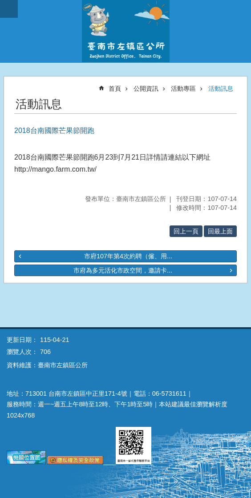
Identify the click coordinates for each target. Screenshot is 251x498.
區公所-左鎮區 (125, 31)
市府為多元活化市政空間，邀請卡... (122, 270)
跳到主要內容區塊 (4, 4)
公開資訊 (146, 88)
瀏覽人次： (22, 351)
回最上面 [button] (220, 231)
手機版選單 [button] (9, 9)
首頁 (115, 88)
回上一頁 (186, 231)
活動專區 (183, 88)
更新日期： (22, 339)
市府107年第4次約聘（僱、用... (128, 256)
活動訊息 (220, 88)
